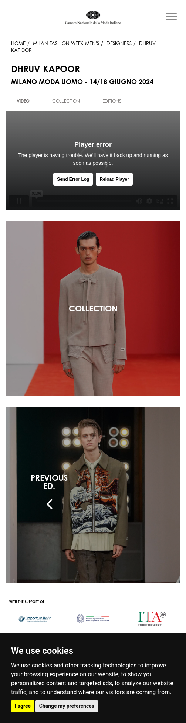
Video (23, 101)
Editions (111, 101)
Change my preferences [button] (66, 706)
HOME (18, 43)
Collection (66, 101)
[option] (23, 101)
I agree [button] (23, 706)
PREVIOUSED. (49, 482)
